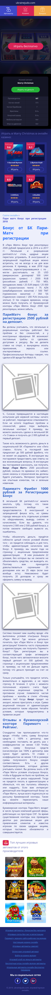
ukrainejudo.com (25, 2)
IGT (37, 98)
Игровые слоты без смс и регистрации (25, 934)
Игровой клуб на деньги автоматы (25, 959)
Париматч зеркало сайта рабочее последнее (25, 938)
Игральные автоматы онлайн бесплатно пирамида (25, 968)
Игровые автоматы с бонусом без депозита (25, 930)
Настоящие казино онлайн (25, 942)
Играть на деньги (25, 89)
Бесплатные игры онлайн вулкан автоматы (25, 963)
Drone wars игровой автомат (25, 951)
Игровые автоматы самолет (25, 946)
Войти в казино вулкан (25, 955)
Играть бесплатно (25, 46)
